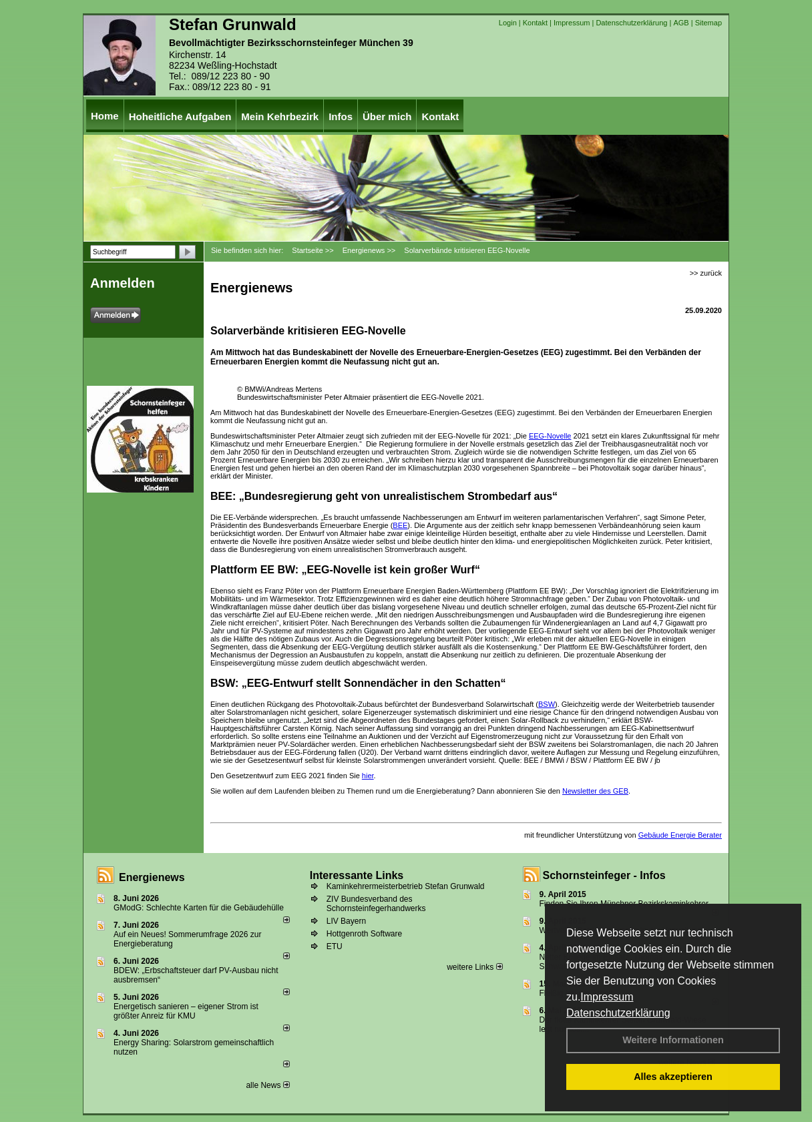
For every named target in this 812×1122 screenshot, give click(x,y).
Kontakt (535, 23)
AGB (680, 23)
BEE (400, 525)
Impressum (606, 997)
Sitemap (708, 23)
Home (105, 115)
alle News (267, 1085)
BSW (546, 704)
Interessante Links (357, 875)
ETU (335, 946)
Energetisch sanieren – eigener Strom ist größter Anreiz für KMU (186, 1011)
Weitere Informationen (673, 1040)
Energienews (152, 877)
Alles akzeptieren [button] (673, 1076)
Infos (341, 116)
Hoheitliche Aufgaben (180, 116)
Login (508, 23)
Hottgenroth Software (364, 933)
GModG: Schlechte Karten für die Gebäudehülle (199, 907)
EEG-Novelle (550, 436)
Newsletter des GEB (595, 791)
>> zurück (706, 273)
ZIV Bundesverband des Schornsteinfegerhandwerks (376, 903)
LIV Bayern (346, 921)
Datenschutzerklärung (618, 1013)
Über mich (387, 116)
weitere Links (474, 967)
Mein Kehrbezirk (280, 116)
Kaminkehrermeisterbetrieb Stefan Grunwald (406, 886)
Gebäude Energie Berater (680, 835)
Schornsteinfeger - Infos (604, 875)
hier (368, 776)
